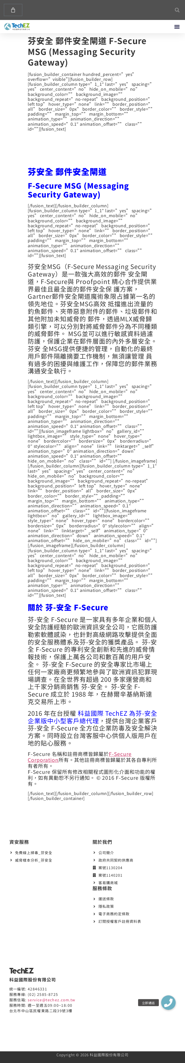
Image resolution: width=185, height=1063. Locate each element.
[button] (177, 10)
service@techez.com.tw (51, 999)
